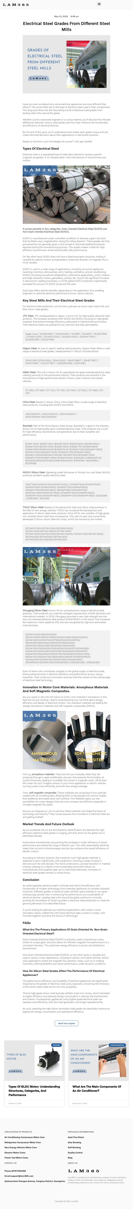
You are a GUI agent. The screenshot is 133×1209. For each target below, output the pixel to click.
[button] (99, 4)
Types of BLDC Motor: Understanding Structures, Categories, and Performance (34, 1092)
